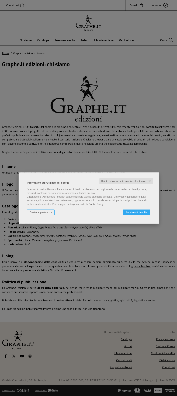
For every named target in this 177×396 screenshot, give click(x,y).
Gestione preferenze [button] (41, 212)
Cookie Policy (96, 204)
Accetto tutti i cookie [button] (136, 212)
